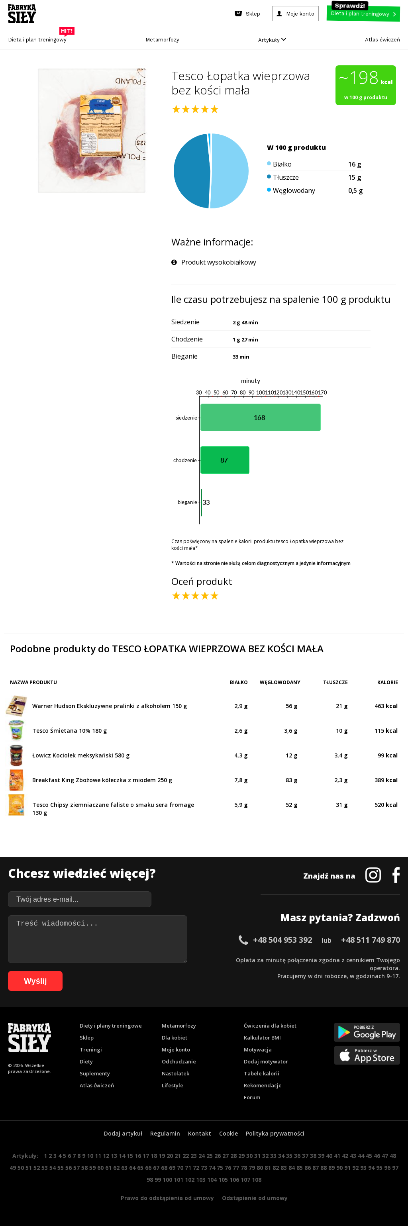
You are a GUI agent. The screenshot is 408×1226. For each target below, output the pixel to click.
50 (21, 1167)
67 (156, 1167)
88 (323, 1167)
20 (170, 1155)
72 (196, 1167)
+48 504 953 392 (282, 939)
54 (52, 1167)
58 (84, 1167)
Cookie (228, 1133)
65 (140, 1167)
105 (223, 1179)
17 (146, 1155)
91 (347, 1167)
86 (307, 1167)
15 (130, 1155)
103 (201, 1179)
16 (138, 1155)
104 (212, 1179)
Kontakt (199, 1133)
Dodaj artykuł (123, 1133)
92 (355, 1167)
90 (339, 1167)
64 (132, 1167)
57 (76, 1167)
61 (108, 1167)
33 (273, 1155)
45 (369, 1155)
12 (106, 1155)
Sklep (87, 1037)
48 (393, 1155)
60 (100, 1167)
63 (124, 1167)
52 (36, 1167)
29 (241, 1155)
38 (313, 1155)
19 (162, 1155)
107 (245, 1179)
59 (92, 1167)
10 (90, 1155)
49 (13, 1167)
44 (361, 1155)
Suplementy (95, 1073)
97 (395, 1167)
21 (178, 1155)
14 (122, 1155)
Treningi (91, 1049)
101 (178, 1179)
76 (228, 1167)
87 (315, 1167)
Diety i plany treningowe (111, 1025)
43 (353, 1155)
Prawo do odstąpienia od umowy (167, 1198)
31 (257, 1155)
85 (299, 1167)
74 (212, 1167)
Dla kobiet (174, 1037)
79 (252, 1167)
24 (201, 1155)
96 (387, 1167)
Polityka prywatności (275, 1133)
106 (234, 1179)
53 (44, 1167)
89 (331, 1167)
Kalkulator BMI (262, 1037)
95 (379, 1167)
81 (268, 1167)
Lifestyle (172, 1085)
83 (283, 1167)
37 (305, 1155)
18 (154, 1155)
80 (260, 1167)
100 (167, 1179)
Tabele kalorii (261, 1073)
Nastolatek (175, 1073)
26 (217, 1155)
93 (363, 1167)
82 (276, 1167)
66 (148, 1167)
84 (291, 1167)
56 (68, 1167)
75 (220, 1167)
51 (29, 1167)
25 (209, 1155)
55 (60, 1167)
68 (164, 1167)
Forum (252, 1097)
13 (114, 1155)
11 (98, 1155)
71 (188, 1167)
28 (233, 1155)
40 (329, 1155)
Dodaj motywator (266, 1061)
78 (244, 1167)
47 (385, 1155)
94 (371, 1167)
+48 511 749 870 (370, 939)
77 (236, 1167)
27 (225, 1155)
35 (289, 1155)
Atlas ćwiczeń (382, 40)
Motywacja (258, 1049)
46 (377, 1155)
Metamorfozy (162, 40)
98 (150, 1179)
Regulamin (165, 1133)
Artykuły (272, 40)
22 (185, 1155)
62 (116, 1167)
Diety (86, 1061)
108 (256, 1179)
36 (297, 1155)
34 (281, 1155)
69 (172, 1167)
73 (204, 1167)
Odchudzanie (179, 1061)
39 (321, 1155)
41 (337, 1155)
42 (345, 1155)
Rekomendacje (263, 1085)
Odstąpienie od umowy (255, 1198)
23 (193, 1155)
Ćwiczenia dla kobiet (270, 1025)
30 (249, 1155)
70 (180, 1167)
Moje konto (176, 1049)
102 (189, 1179)
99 (158, 1179)
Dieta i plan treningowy (39, 38)
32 (265, 1155)
